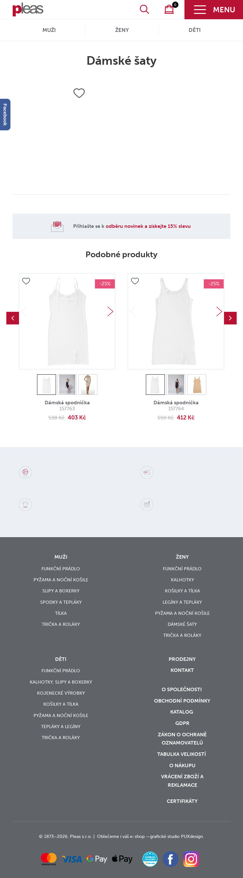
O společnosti (182, 689)
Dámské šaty (182, 624)
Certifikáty (182, 801)
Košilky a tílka (182, 591)
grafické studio (165, 836)
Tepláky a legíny (60, 726)
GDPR (182, 723)
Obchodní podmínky (182, 701)
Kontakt (182, 670)
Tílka (61, 613)
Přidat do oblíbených (26, 281)
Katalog (182, 712)
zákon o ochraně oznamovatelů (182, 739)
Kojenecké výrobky (61, 693)
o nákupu (182, 765)
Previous (12, 318)
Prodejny (182, 659)
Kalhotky (182, 580)
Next (110, 311)
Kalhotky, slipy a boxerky (61, 682)
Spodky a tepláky (61, 602)
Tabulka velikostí (182, 754)
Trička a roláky (61, 624)
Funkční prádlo (60, 569)
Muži (49, 30)
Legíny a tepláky (182, 602)
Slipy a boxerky (60, 591)
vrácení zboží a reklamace (182, 781)
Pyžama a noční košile (61, 580)
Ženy (122, 30)
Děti (195, 30)
